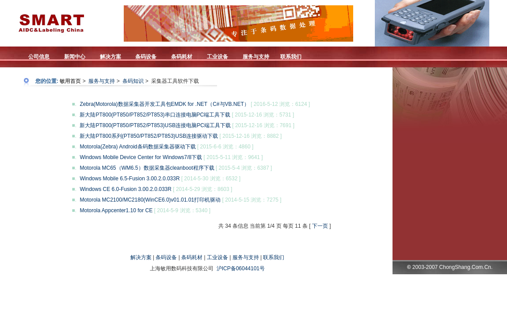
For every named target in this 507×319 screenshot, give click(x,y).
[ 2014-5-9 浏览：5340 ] (182, 210)
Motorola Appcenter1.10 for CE (117, 210)
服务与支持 (101, 81)
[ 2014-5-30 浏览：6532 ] (210, 178)
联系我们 (273, 257)
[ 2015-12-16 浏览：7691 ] (263, 125)
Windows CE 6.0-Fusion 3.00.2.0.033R (126, 189)
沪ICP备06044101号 (241, 268)
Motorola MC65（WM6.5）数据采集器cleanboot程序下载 (147, 168)
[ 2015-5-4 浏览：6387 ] (244, 168)
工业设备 (217, 257)
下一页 (320, 226)
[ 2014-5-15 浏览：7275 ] (252, 200)
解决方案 (141, 257)
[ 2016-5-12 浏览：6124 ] (280, 104)
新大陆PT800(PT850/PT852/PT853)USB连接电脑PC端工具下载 (156, 125)
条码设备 (166, 257)
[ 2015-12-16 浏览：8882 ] (251, 136)
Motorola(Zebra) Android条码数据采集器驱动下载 (138, 147)
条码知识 (133, 81)
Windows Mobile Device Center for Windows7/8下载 (141, 157)
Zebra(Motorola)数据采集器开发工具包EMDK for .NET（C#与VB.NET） (165, 104)
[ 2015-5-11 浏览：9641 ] (233, 157)
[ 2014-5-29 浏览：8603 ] (202, 189)
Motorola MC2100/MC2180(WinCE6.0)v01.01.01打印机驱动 (151, 200)
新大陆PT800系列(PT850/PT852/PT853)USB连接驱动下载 (149, 136)
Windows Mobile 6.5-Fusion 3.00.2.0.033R (130, 178)
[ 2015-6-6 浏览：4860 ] (225, 147)
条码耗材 (191, 257)
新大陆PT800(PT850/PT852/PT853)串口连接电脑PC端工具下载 (156, 115)
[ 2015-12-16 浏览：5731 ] (263, 115)
